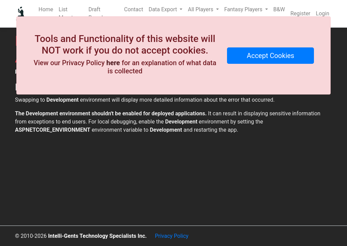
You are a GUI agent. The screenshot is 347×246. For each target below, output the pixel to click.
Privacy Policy (171, 236)
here (113, 63)
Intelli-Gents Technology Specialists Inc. (97, 236)
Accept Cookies (270, 56)
